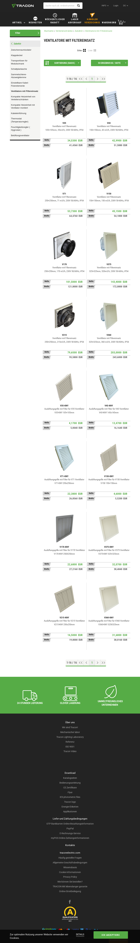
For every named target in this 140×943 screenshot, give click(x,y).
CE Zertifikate (70, 787)
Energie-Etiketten (70, 806)
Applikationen (70, 811)
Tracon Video (70, 751)
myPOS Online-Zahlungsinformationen (70, 838)
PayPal (70, 828)
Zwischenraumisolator (21, 50)
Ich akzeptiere (111, 935)
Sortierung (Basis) (62, 63)
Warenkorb (109, 22)
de (124, 5)
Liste (90, 50)
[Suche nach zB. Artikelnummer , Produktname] (63, 5)
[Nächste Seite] (97, 79)
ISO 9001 (70, 746)
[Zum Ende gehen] (103, 79)
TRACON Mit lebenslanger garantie (70, 886)
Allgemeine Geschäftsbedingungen (70, 862)
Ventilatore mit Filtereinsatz (24, 91)
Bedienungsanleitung (70, 782)
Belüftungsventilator (20, 135)
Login (115, 5)
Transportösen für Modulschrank (19, 62)
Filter (17, 33)
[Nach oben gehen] (81, 79)
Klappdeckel (17, 55)
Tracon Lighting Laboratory (70, 737)
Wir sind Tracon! (70, 727)
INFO (104, 5)
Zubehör (79, 31)
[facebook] (69, 902)
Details (80, 934)
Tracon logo (70, 802)
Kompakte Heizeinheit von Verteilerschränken (23, 98)
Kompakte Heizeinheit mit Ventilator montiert (23, 106)
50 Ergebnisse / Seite (112, 63)
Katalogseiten (70, 778)
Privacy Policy (70, 877)
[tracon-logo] (23, 6)
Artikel (17, 22)
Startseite (49, 31)
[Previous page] (86, 79)
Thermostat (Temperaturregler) (19, 120)
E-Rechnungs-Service (70, 833)
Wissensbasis (70, 867)
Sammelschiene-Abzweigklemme (19, 76)
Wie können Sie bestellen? (70, 881)
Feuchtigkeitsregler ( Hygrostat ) (20, 128)
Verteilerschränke (64, 31)
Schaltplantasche (19, 69)
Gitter (79, 50)
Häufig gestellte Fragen (70, 857)
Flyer (70, 792)
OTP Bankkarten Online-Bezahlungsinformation (70, 823)
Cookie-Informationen (70, 872)
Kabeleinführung (18, 113)
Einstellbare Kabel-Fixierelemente (20, 84)
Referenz (70, 742)
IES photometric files (70, 797)
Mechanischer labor (70, 732)
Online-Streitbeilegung (70, 891)
